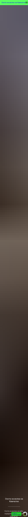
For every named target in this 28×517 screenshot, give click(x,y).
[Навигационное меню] (27, 2)
